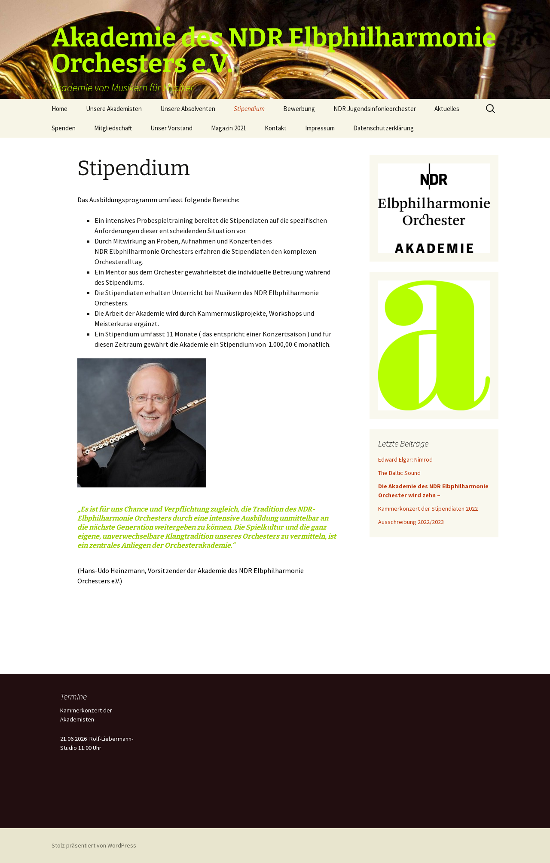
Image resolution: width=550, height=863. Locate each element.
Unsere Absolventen (187, 109)
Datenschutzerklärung (383, 128)
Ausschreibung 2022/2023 (411, 522)
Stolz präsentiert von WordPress (94, 845)
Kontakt (276, 128)
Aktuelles (446, 109)
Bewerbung (299, 109)
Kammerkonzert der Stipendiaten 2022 (428, 508)
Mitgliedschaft (113, 128)
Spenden (64, 128)
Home (59, 109)
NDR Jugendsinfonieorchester (374, 109)
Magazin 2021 (228, 128)
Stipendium (249, 109)
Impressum (320, 128)
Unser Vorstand (171, 128)
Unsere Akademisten (114, 109)
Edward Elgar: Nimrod (405, 459)
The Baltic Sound (399, 473)
